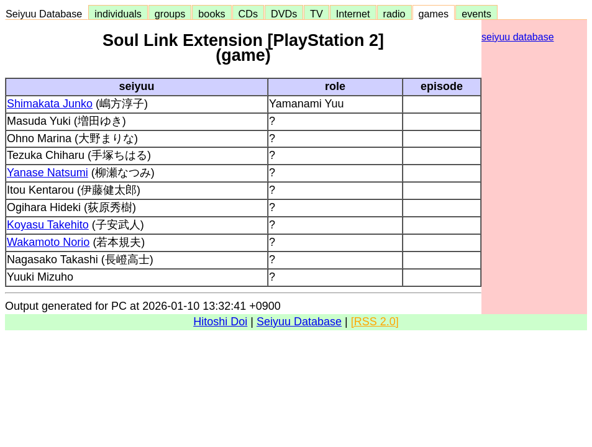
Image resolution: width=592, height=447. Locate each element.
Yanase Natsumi (47, 172)
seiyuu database (517, 37)
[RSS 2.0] (375, 321)
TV (316, 13)
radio (394, 13)
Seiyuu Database (47, 13)
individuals (118, 13)
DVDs (284, 13)
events (476, 13)
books (211, 13)
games (434, 13)
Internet (353, 13)
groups (170, 13)
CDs (248, 13)
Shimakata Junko (50, 103)
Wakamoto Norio (48, 242)
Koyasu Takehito (48, 225)
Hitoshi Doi (220, 321)
